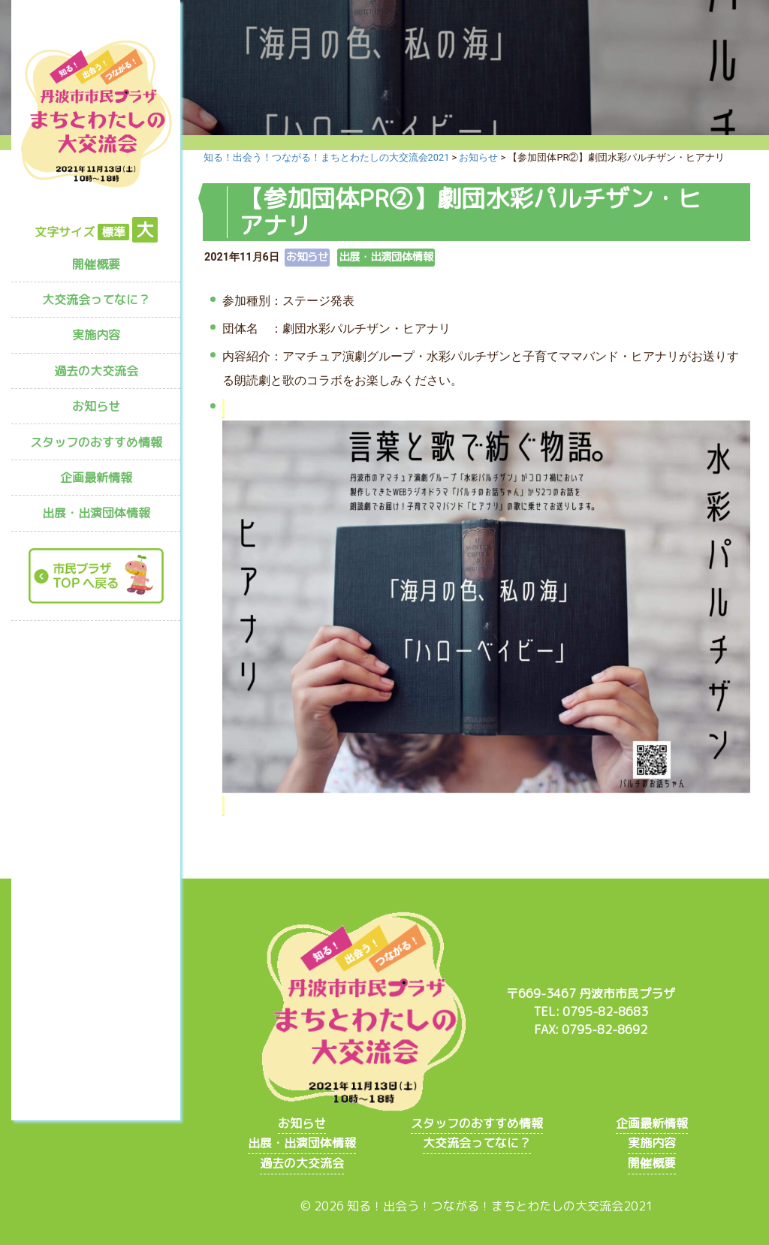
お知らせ (96, 406)
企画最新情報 (96, 477)
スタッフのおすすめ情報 (96, 442)
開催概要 (96, 264)
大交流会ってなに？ (96, 299)
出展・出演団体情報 (96, 513)
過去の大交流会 (96, 371)
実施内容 (96, 335)
